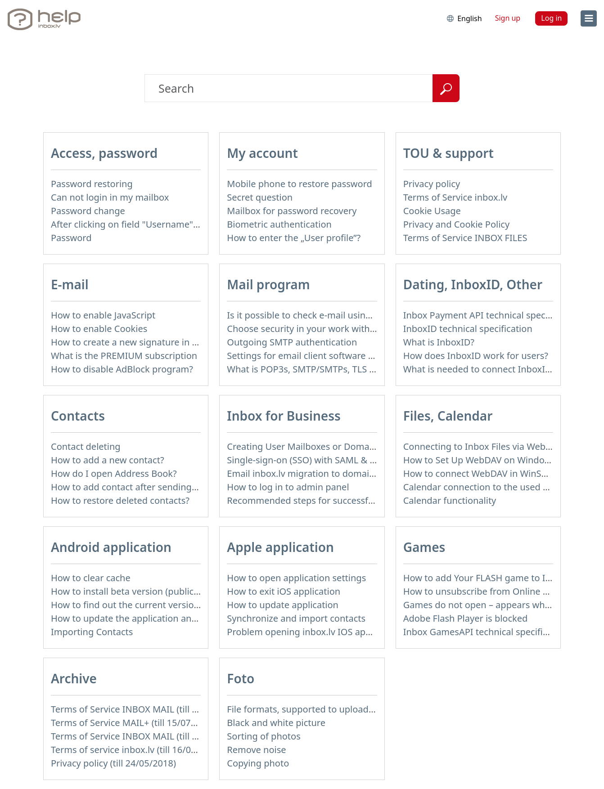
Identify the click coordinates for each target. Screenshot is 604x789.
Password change (88, 211)
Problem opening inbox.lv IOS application (314, 632)
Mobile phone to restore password (299, 184)
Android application (111, 547)
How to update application (282, 605)
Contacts (78, 415)
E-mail (70, 284)
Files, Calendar (448, 415)
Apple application (280, 547)
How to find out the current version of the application (163, 605)
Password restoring (92, 184)
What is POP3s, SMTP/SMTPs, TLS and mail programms (342, 369)
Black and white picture (276, 723)
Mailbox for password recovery (291, 211)
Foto (240, 678)
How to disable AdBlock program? (122, 369)
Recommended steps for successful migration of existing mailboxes (369, 500)
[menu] (589, 18)
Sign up (508, 18)
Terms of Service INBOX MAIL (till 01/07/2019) (147, 736)
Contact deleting (86, 446)
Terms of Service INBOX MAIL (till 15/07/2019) (147, 709)
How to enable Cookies (99, 329)
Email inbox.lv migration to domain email (313, 473)
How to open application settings (296, 578)
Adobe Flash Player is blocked (465, 618)
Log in (551, 18)
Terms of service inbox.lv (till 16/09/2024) (137, 750)
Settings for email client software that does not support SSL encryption (376, 356)
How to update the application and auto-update (151, 618)
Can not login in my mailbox (110, 197)
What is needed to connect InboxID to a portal (500, 369)
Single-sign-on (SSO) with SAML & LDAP (309, 460)
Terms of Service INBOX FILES (465, 238)
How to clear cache (91, 578)
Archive (74, 678)
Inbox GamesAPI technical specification (486, 632)
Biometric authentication (279, 224)
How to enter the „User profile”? (294, 238)
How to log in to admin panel (288, 487)
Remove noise (256, 750)
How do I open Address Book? (114, 473)
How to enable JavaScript (103, 315)
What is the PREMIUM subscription (124, 356)
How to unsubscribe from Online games (487, 591)
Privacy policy (431, 184)
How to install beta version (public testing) (139, 591)
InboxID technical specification (467, 329)
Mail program (268, 284)
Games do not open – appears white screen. (495, 605)
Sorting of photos (263, 736)
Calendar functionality (449, 500)
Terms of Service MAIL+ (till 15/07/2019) (134, 723)
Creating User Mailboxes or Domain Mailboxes (324, 446)
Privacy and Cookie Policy (456, 224)
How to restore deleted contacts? (120, 500)
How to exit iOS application (283, 591)
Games (424, 547)
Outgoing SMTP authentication (292, 342)
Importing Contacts (92, 632)
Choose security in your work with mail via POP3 (328, 329)
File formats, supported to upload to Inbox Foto (327, 709)
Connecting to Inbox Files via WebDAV (483, 446)
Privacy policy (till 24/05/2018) (113, 763)
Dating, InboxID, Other (472, 284)
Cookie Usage (432, 211)
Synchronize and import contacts (296, 618)
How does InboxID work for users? (475, 356)
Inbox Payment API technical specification (491, 315)
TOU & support (448, 152)
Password (71, 238)
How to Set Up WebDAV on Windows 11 (485, 460)
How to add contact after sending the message (149, 487)
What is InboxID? (438, 342)
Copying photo (258, 763)
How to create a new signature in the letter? (143, 342)
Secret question (260, 197)
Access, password (104, 152)
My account (262, 152)
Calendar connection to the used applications (498, 487)
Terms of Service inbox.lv (455, 197)
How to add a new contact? (107, 460)
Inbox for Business (283, 415)
